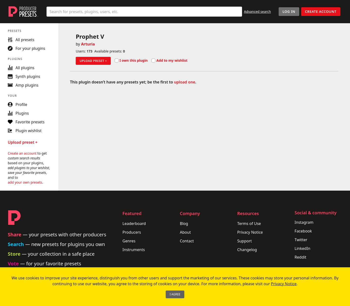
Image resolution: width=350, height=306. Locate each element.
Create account (320, 11)
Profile (17, 104)
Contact (187, 241)
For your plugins (26, 48)
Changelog (247, 249)
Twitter (301, 239)
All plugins (21, 67)
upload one (184, 82)
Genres (128, 241)
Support (244, 241)
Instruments (133, 249)
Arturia (88, 44)
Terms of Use (249, 223)
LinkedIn (302, 248)
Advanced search (257, 11)
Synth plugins (24, 76)
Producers (131, 232)
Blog (184, 223)
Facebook (303, 231)
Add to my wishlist (169, 60)
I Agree (175, 294)
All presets (21, 39)
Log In (289, 11)
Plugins (18, 113)
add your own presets (25, 182)
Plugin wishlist (25, 130)
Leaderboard (134, 223)
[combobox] (144, 12)
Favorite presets (26, 122)
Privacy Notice (250, 232)
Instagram (304, 222)
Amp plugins (23, 85)
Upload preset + (93, 61)
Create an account (22, 153)
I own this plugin (131, 60)
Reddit (300, 257)
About (185, 232)
